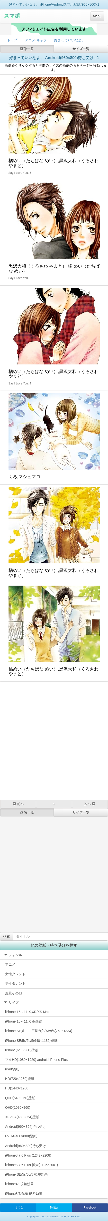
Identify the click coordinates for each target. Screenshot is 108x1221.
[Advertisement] (54, 740)
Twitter (54, 1207)
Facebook (90, 1207)
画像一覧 (27, 49)
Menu (97, 16)
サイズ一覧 (81, 49)
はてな (19, 1207)
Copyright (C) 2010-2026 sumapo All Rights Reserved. (54, 1216)
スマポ (12, 15)
